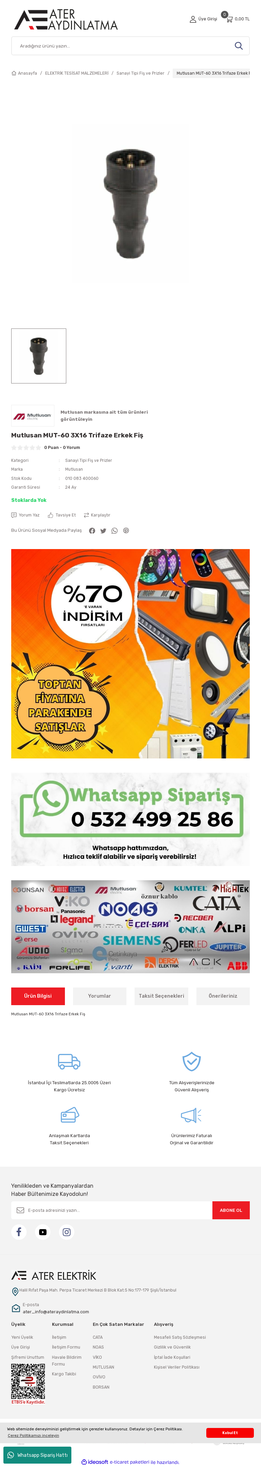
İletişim (59, 1337)
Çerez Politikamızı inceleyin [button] (33, 1435)
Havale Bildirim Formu (67, 1361)
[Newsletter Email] (130, 1210)
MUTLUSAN (103, 1367)
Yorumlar (99, 996)
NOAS (98, 1347)
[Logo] (74, 19)
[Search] (130, 45)
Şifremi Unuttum (27, 1357)
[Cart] (237, 19)
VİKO (97, 1357)
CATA (98, 1337)
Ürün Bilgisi (38, 996)
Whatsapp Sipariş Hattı (37, 1455)
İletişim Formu (66, 1347)
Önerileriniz (223, 996)
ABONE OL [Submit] (231, 1210)
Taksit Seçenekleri (161, 996)
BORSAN (101, 1387)
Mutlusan (74, 469)
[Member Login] (203, 19)
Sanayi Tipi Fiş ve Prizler (89, 460)
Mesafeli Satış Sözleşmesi (180, 1337)
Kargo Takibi (64, 1374)
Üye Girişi (20, 1347)
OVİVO (99, 1377)
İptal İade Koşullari (172, 1357)
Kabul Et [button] (230, 1433)
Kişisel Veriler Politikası (176, 1367)
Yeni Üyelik (22, 1337)
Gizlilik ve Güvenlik (172, 1347)
